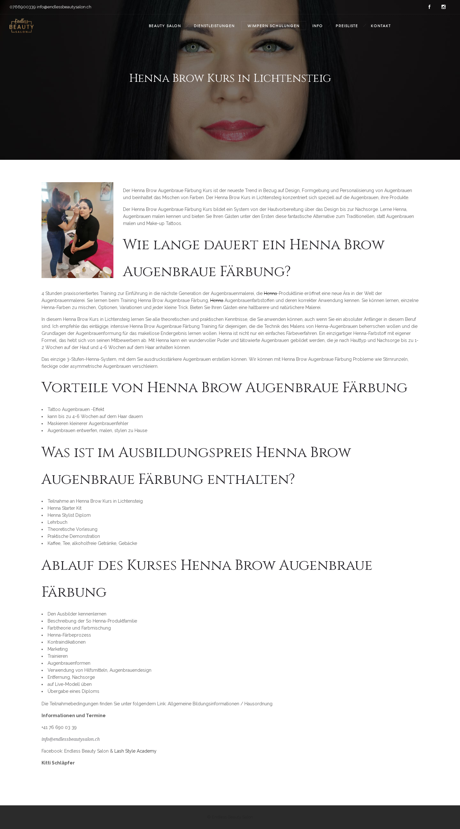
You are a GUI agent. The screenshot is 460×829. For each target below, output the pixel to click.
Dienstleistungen (214, 25)
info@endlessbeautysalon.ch (71, 739)
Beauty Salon (165, 25)
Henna (270, 293)
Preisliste (347, 25)
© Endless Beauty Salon (230, 817)
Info (317, 25)
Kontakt (381, 25)
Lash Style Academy (135, 751)
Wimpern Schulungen (274, 25)
